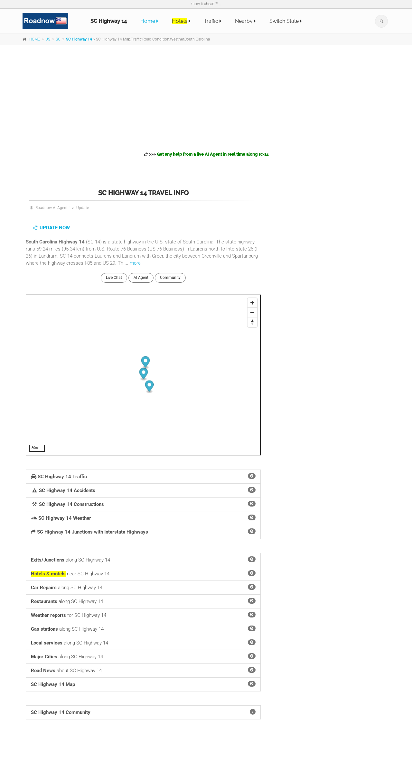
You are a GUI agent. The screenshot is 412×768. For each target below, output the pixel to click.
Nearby (245, 21)
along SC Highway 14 (143, 559)
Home (149, 21)
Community (170, 277)
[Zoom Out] (252, 312)
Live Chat (114, 277)
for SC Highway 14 (143, 615)
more (135, 263)
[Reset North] (252, 322)
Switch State (285, 21)
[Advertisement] (206, 97)
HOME (34, 39)
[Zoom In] (252, 303)
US (47, 39)
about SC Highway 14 (143, 670)
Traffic (212, 21)
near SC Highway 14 (143, 573)
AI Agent (141, 277)
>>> (206, 154)
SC (58, 39)
